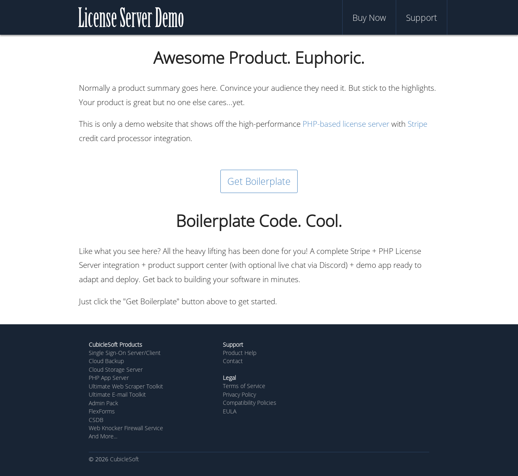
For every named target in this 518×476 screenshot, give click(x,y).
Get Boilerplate (259, 181)
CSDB (96, 420)
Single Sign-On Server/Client (125, 353)
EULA (229, 411)
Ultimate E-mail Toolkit (117, 394)
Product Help (239, 353)
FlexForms (102, 411)
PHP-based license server (346, 123)
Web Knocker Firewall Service (126, 428)
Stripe (417, 123)
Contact (233, 361)
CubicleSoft (124, 459)
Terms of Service (244, 386)
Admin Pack (103, 403)
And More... (103, 436)
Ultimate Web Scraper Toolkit (126, 386)
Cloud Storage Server (116, 369)
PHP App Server (109, 378)
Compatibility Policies (249, 402)
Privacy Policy (239, 394)
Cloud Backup (106, 361)
